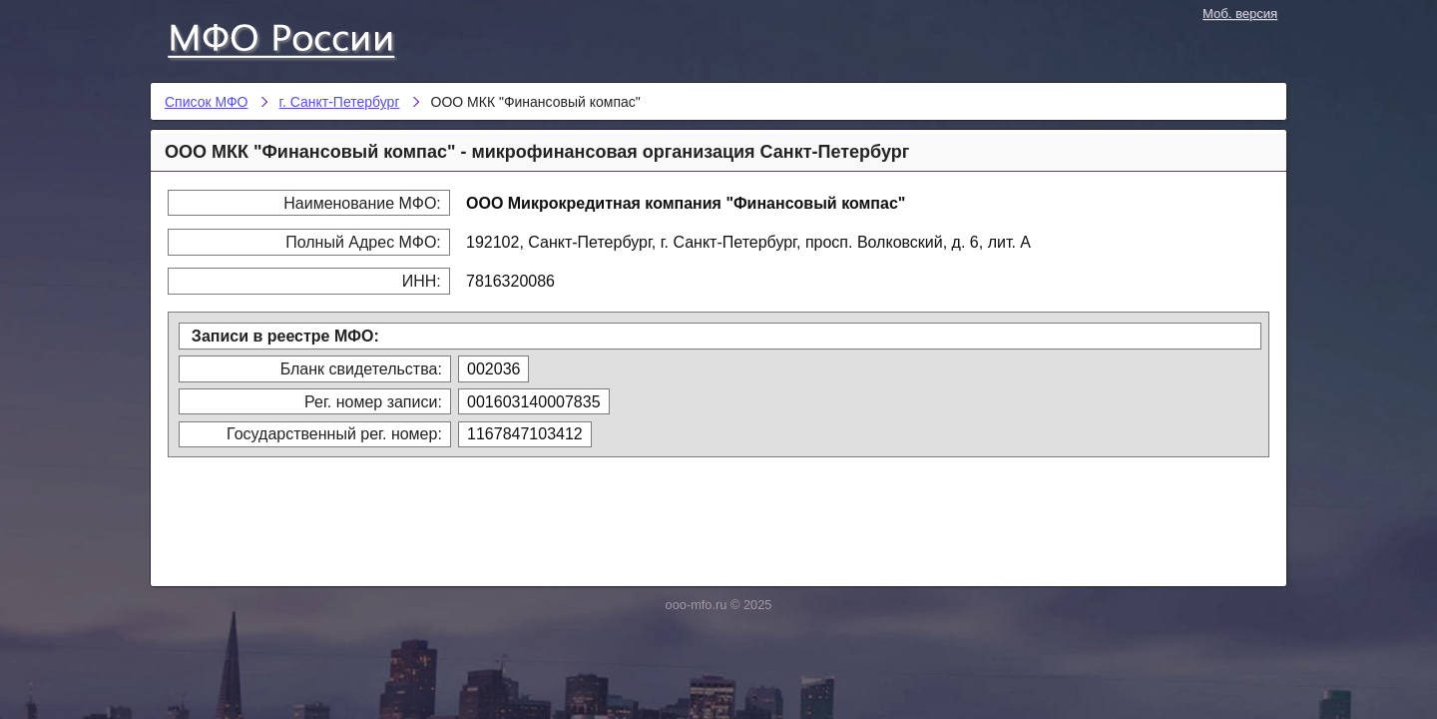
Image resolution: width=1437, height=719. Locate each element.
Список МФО (299, 37)
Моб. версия (1239, 13)
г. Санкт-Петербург (339, 102)
